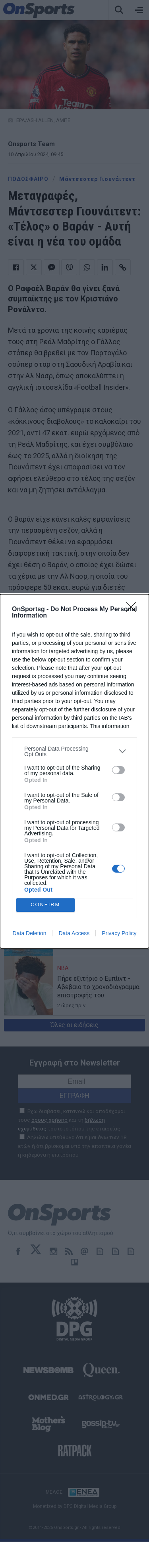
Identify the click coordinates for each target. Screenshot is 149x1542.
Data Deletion (29, 933)
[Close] (133, 609)
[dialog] (74, 771)
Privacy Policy (119, 933)
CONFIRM (45, 904)
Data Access (73, 933)
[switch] (118, 770)
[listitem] (74, 751)
